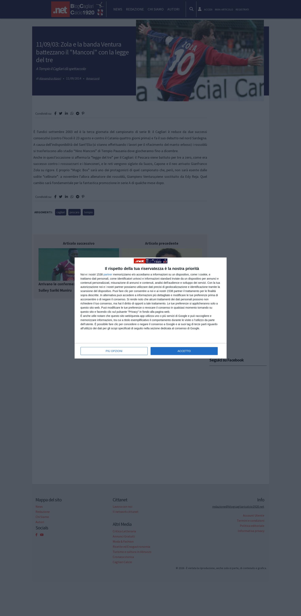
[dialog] (151, 308)
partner (107, 274)
